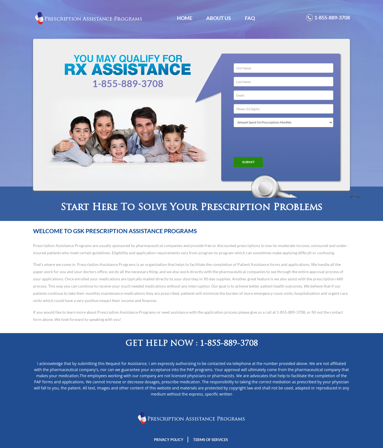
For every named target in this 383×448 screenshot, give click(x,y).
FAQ (250, 18)
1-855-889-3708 (328, 17)
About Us (218, 18)
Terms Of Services (210, 439)
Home (184, 18)
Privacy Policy (168, 439)
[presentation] (276, 142)
